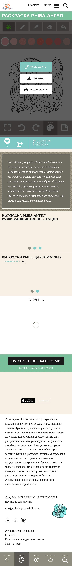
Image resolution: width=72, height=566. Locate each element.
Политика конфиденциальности (24, 541)
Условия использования (19, 532)
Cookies (9, 537)
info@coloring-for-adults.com (22, 509)
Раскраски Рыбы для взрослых (32, 258)
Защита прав (12, 545)
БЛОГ (47, 5)
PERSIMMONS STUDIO (35, 499)
